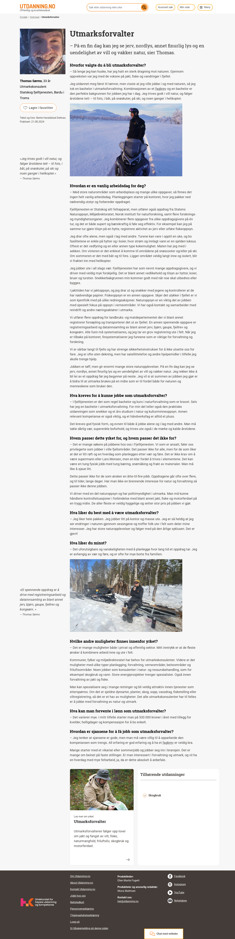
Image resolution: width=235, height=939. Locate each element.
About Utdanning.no (81, 882)
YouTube (179, 892)
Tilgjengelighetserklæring (84, 915)
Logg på (75, 921)
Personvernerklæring (82, 908)
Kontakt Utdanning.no (82, 889)
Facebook (179, 876)
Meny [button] (207, 7)
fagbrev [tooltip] (160, 89)
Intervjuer (35, 17)
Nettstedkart (77, 902)
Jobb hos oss (78, 895)
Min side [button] (185, 7)
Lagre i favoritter (38, 108)
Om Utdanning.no (80, 876)
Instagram (180, 884)
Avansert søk (165, 7)
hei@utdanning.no (128, 901)
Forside (23, 17)
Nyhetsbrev (180, 900)
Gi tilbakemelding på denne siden (89, 928)
